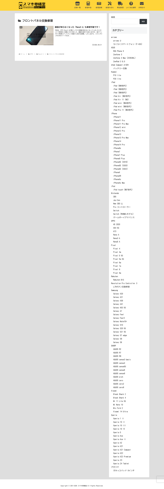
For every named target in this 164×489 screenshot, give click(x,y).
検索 (113, 17)
